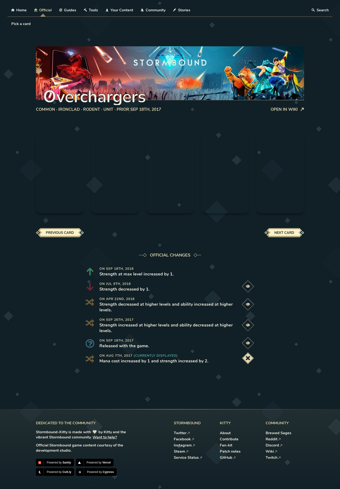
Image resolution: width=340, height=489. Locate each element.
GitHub (228, 457)
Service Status (188, 457)
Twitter (182, 433)
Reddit (273, 439)
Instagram (184, 445)
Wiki (271, 451)
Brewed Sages (278, 433)
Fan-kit (226, 445)
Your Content (119, 10)
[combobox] (11, 23)
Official (43, 10)
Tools (91, 10)
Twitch (273, 457)
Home (19, 10)
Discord (274, 445)
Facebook (184, 439)
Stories (181, 10)
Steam (181, 451)
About (225, 433)
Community (153, 10)
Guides (67, 10)
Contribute (229, 439)
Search (320, 10)
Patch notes (230, 451)
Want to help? (105, 437)
